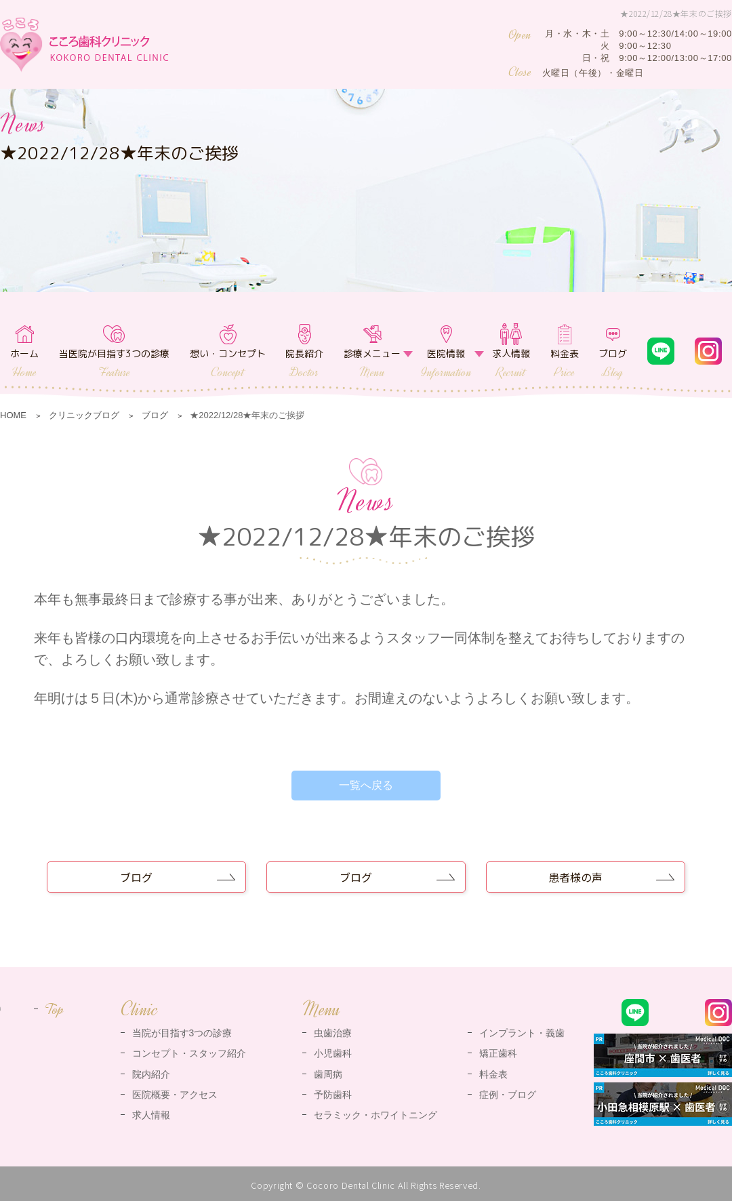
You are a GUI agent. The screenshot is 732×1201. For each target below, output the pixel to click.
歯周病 (328, 1074)
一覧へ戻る (366, 785)
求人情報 (511, 363)
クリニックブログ (84, 415)
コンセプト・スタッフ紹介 (189, 1053)
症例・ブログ (507, 1094)
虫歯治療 (333, 1032)
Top (54, 1009)
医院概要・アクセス (175, 1094)
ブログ (612, 363)
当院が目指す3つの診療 (182, 1032)
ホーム (24, 363)
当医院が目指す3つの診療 (114, 363)
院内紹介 (151, 1074)
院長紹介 (304, 363)
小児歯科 (333, 1053)
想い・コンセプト (228, 363)
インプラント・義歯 (522, 1032)
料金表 (564, 363)
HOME (13, 415)
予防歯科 (333, 1094)
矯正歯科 (498, 1053)
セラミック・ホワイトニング (375, 1115)
